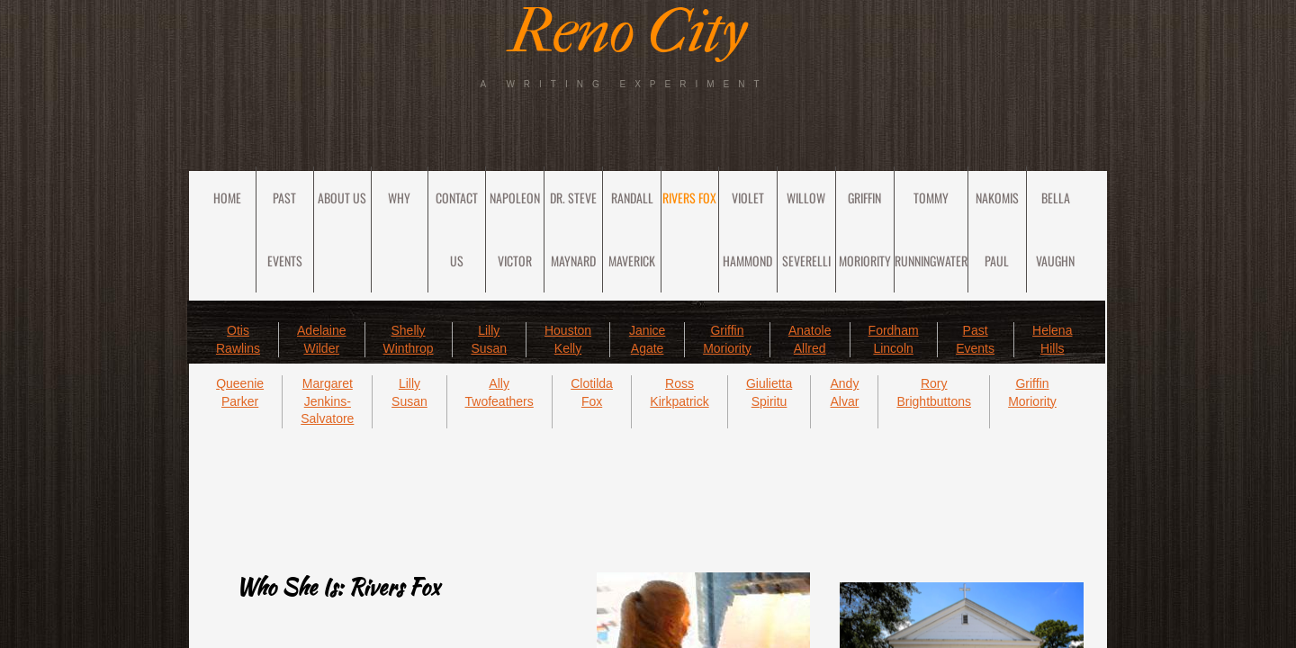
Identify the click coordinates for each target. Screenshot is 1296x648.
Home (227, 197)
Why (399, 197)
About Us (342, 197)
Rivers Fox (689, 197)
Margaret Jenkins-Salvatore (327, 401)
